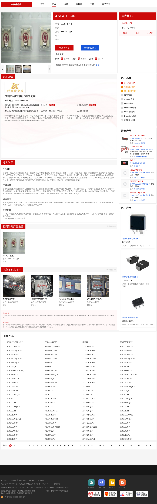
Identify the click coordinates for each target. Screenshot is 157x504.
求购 (66, 4)
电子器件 (37, 484)
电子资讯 (106, 4)
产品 (54, 4)
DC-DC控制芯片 (15, 105)
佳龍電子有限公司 (136, 138)
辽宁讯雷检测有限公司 (138, 163)
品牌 (92, 4)
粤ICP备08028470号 (25, 491)
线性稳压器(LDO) (27, 105)
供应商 (79, 4)
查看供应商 (90, 48)
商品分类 (16, 4)
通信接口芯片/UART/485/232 (19, 107)
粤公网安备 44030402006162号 (15, 497)
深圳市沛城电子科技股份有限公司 (141, 149)
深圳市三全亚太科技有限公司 (140, 173)
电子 (17, 484)
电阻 (8, 107)
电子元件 (30, 484)
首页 (42, 4)
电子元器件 (23, 484)
